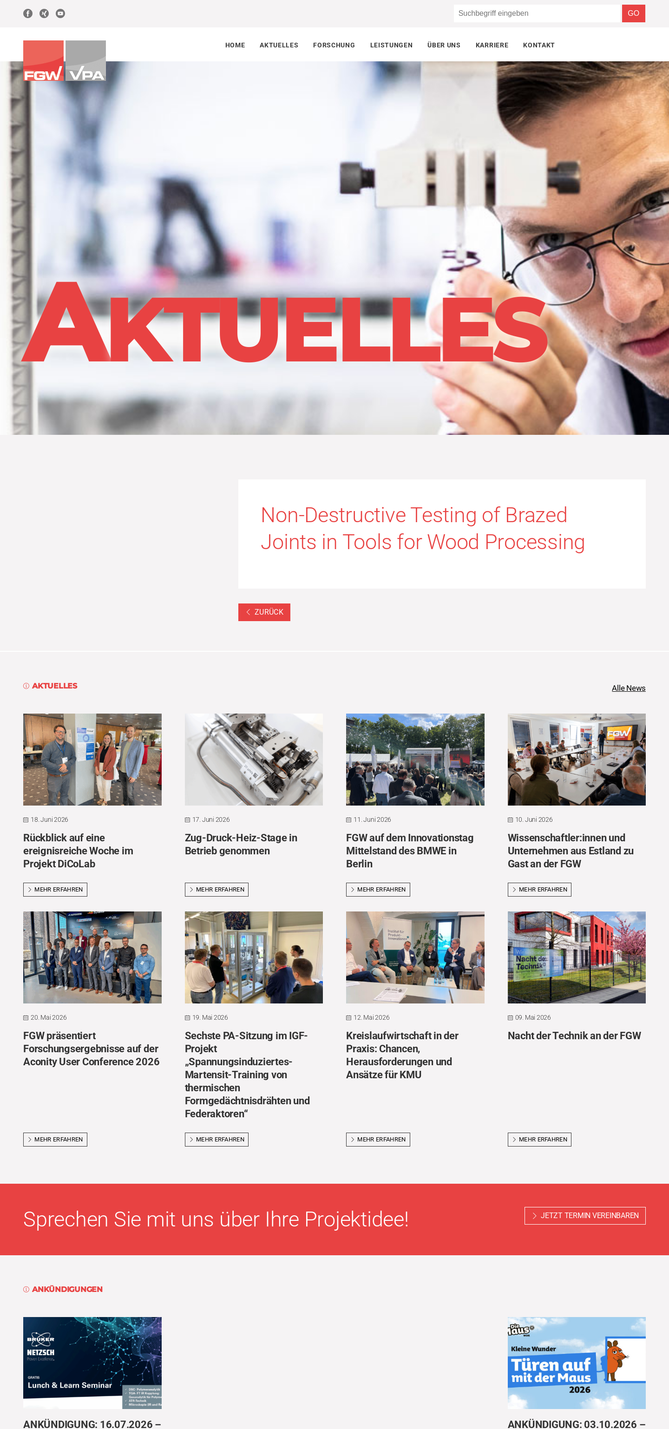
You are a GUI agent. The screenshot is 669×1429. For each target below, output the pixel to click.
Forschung (334, 45)
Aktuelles (279, 45)
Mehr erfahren (55, 889)
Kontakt (539, 45)
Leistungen (391, 45)
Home (235, 45)
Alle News (628, 688)
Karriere (492, 45)
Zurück (264, 612)
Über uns (443, 45)
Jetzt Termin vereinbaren (590, 1216)
